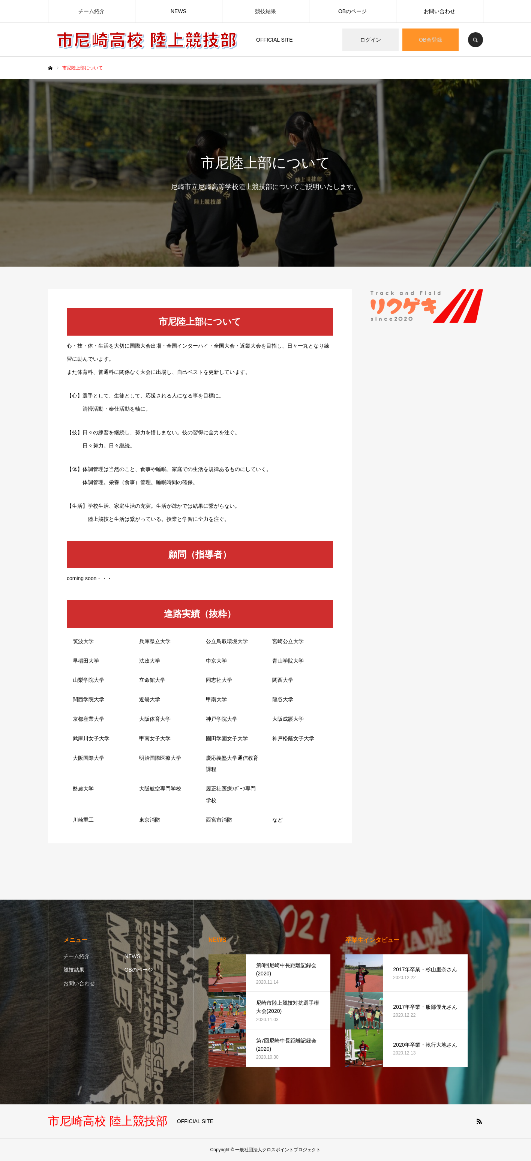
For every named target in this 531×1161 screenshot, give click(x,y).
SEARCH (475, 39)
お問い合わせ (439, 11)
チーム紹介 (91, 11)
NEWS (178, 11)
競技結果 (265, 11)
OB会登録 (430, 40)
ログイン (370, 40)
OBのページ (352, 11)
